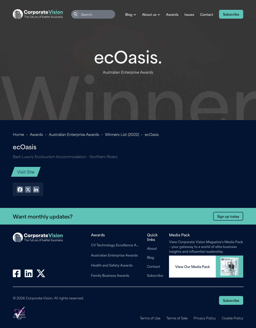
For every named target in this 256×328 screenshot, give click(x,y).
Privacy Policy (205, 318)
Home (18, 134)
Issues (189, 14)
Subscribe (231, 14)
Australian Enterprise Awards (74, 134)
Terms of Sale (177, 318)
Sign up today (228, 216)
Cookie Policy (232, 318)
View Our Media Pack (192, 267)
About (152, 248)
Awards (172, 14)
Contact (206, 14)
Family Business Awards (110, 275)
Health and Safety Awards (112, 265)
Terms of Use (150, 318)
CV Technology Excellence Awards (116, 244)
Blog (150, 257)
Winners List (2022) (122, 134)
